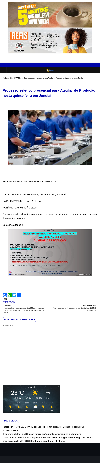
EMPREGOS (18, 78)
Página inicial (7, 78)
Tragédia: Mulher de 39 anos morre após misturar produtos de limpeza (42, 434)
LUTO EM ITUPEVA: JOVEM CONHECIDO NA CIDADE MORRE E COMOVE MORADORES (44, 429)
